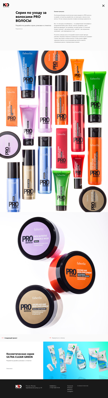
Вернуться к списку (57, 338)
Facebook (70, 386)
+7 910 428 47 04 (55, 388)
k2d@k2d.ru (53, 386)
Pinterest (69, 388)
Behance (69, 389)
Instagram (70, 391)
